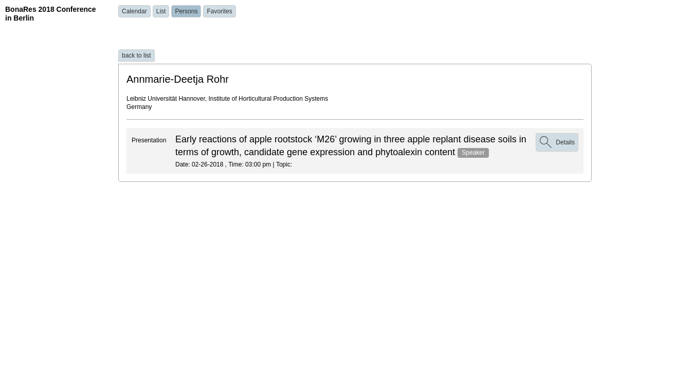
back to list (136, 55)
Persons (186, 11)
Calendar (134, 11)
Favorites (219, 11)
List (161, 11)
